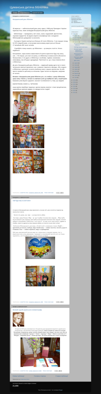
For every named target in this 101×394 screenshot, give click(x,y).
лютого (76, 75)
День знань (77, 60)
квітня (76, 71)
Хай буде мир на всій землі (22, 200)
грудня (76, 35)
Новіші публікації (18, 376)
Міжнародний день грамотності (78, 54)
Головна (15, 12)
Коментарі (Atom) (25, 379)
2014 (74, 90)
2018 (74, 82)
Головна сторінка (40, 376)
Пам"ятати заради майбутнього (78, 58)
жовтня (76, 39)
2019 (74, 80)
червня (76, 67)
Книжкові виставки (37, 12)
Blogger (61, 390)
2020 (74, 34)
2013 (74, 92)
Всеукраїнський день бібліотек (23, 19)
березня (76, 73)
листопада (77, 37)
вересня (76, 42)
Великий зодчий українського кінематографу (27, 310)
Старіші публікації (62, 376)
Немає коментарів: (49, 192)
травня (76, 69)
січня (75, 77)
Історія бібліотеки (25, 12)
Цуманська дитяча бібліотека (29, 7)
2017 (74, 84)
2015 (74, 88)
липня (76, 65)
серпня (76, 63)
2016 (74, 86)
